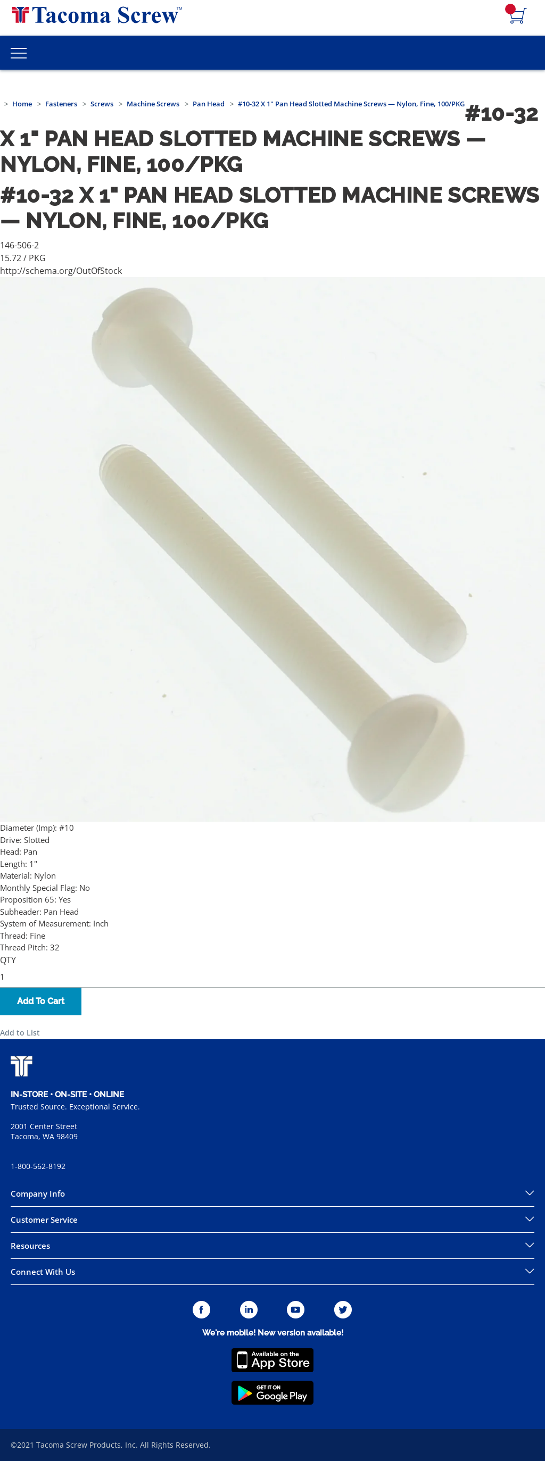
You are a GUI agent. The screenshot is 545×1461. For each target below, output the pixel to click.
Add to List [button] (20, 1033)
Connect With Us (43, 1271)
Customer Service (44, 1219)
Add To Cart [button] (40, 1001)
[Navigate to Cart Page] (518, 16)
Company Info (38, 1193)
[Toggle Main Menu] (19, 53)
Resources (30, 1245)
